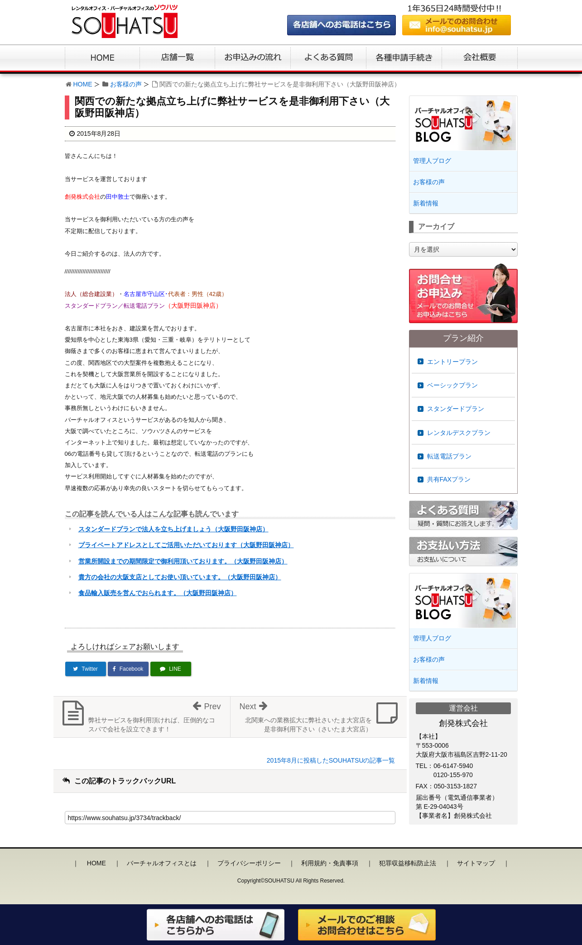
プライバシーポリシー (249, 863)
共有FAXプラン (449, 479)
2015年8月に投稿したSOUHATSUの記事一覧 (331, 760)
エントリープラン (452, 361)
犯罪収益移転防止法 (407, 863)
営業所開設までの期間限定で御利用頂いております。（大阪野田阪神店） (183, 561)
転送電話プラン (449, 456)
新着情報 (425, 203)
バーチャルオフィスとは (162, 863)
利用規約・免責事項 (329, 863)
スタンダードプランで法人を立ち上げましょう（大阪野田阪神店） (173, 529)
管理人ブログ (432, 160)
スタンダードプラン (455, 408)
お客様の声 (126, 84)
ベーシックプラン (452, 385)
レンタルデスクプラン (459, 432)
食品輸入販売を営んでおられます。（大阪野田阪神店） (157, 593)
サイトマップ (476, 863)
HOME (82, 84)
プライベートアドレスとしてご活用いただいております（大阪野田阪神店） (186, 545)
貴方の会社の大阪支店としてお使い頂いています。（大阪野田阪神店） (179, 577)
